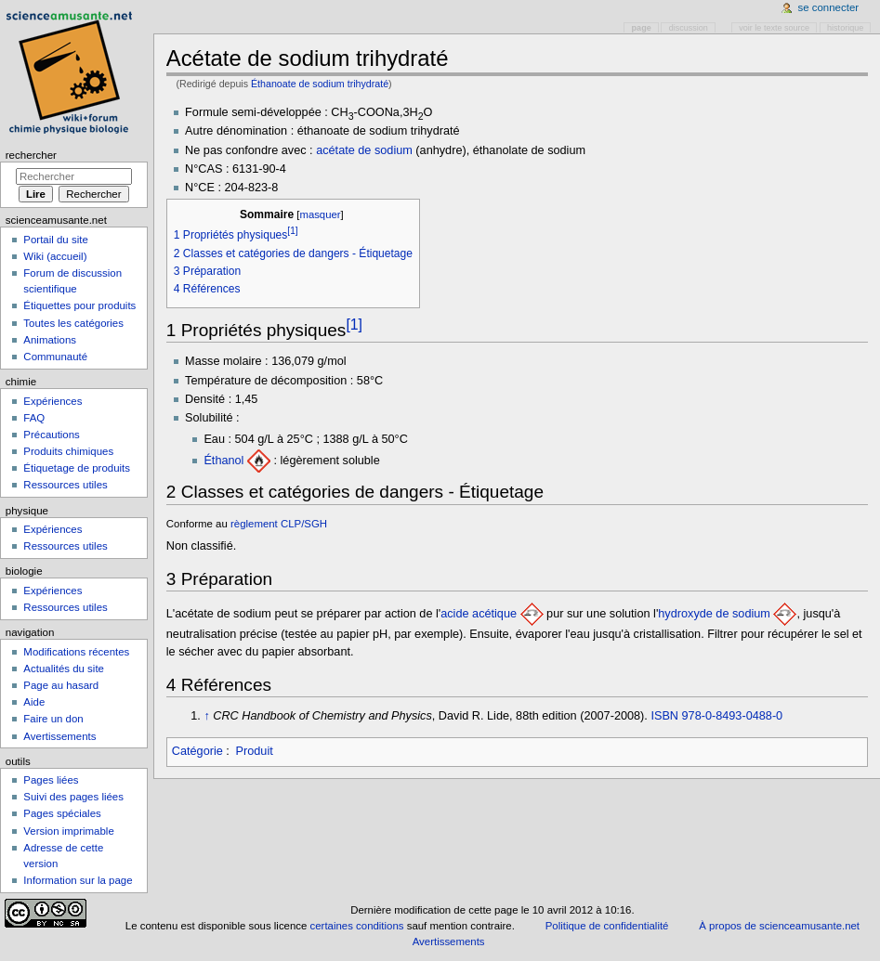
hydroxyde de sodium (714, 613)
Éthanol (223, 460)
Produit (254, 751)
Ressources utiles (65, 484)
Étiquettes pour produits (79, 305)
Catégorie (197, 751)
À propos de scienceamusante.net (779, 925)
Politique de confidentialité (607, 925)
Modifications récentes (76, 651)
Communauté (55, 356)
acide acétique (478, 613)
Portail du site (55, 239)
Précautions (51, 434)
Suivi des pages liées (73, 796)
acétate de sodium (364, 150)
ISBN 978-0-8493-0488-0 (716, 715)
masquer (319, 214)
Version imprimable (68, 831)
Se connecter (829, 7)
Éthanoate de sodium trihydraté (319, 83)
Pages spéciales (61, 813)
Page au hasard (61, 685)
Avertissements (59, 736)
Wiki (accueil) (54, 256)
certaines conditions (357, 925)
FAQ (34, 417)
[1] (354, 323)
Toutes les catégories (73, 323)
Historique (845, 27)
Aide (34, 702)
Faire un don (53, 718)
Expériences (52, 401)
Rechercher (31, 155)
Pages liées (50, 780)
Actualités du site (63, 668)
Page (641, 27)
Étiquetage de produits (76, 468)
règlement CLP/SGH (278, 523)
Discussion (688, 27)
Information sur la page (77, 880)
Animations (49, 339)
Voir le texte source (774, 27)
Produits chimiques (68, 451)
